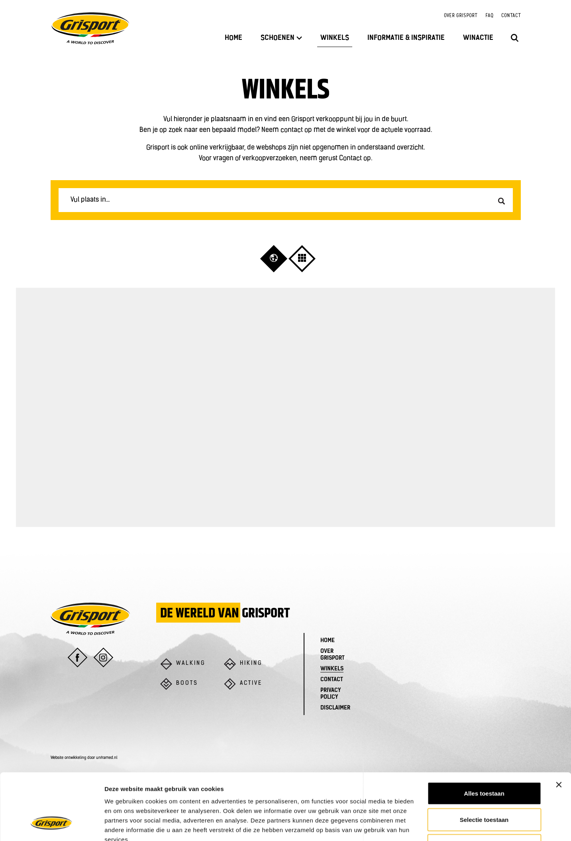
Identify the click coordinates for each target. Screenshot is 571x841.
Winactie (478, 38)
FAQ (489, 16)
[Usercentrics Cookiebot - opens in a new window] (51, 825)
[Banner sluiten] (558, 728)
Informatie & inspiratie (406, 38)
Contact (511, 16)
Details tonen (430, 825)
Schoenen (281, 38)
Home (233, 38)
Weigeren (484, 788)
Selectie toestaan (484, 762)
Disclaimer (335, 708)
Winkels (334, 38)
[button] (274, 258)
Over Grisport (460, 16)
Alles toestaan (484, 736)
